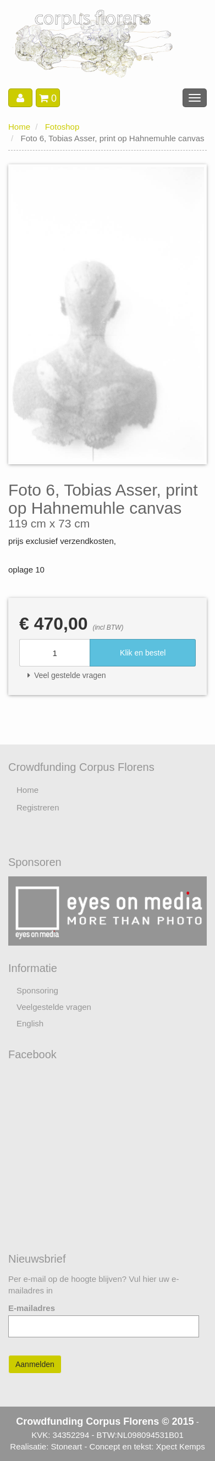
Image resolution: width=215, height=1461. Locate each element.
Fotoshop (62, 126)
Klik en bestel (143, 652)
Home (19, 126)
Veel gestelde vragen (66, 675)
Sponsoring (37, 990)
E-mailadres (31, 1308)
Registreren (37, 807)
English (29, 1023)
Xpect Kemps (180, 1446)
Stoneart (66, 1446)
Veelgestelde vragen (53, 1007)
